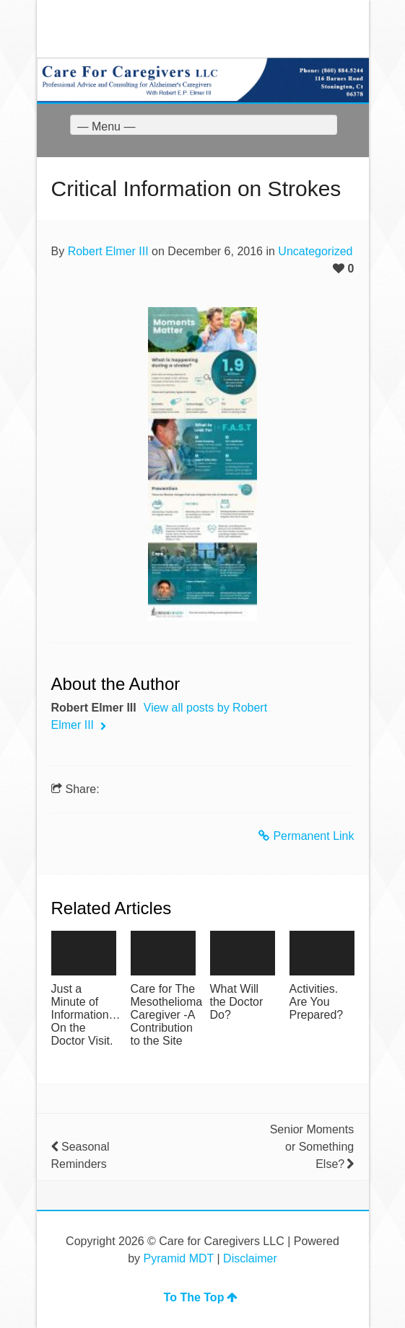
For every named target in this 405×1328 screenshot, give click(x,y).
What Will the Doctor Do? (237, 1002)
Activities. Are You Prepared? (316, 1002)
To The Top (201, 1297)
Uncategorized (315, 251)
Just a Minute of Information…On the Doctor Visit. (83, 1015)
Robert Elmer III (108, 251)
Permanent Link (306, 836)
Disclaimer (250, 1258)
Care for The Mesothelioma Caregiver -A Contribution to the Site (163, 1015)
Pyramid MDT (179, 1258)
